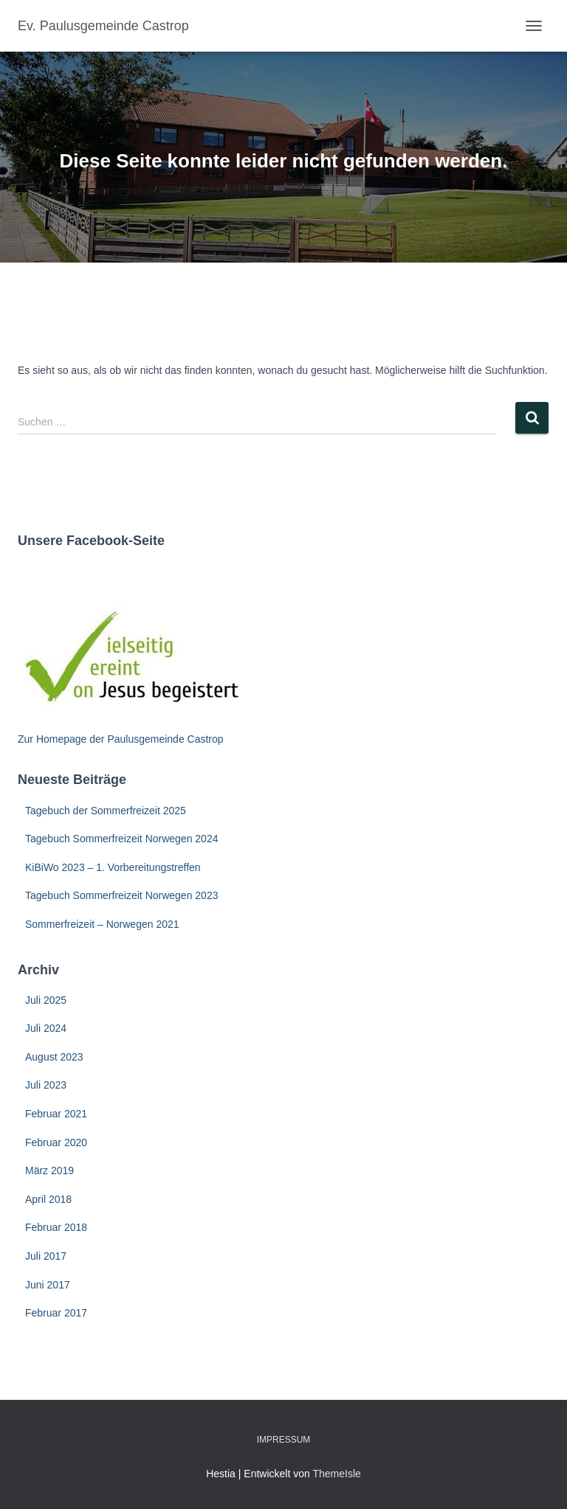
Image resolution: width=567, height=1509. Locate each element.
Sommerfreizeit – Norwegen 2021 (102, 924)
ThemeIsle (336, 1473)
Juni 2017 (47, 1285)
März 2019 (49, 1170)
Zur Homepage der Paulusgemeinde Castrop (121, 739)
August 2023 (54, 1057)
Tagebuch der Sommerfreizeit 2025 (105, 810)
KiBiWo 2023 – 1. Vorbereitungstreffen (113, 867)
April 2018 (48, 1199)
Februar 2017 (56, 1313)
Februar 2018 (56, 1227)
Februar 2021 (56, 1114)
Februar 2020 (56, 1142)
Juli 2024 (45, 1028)
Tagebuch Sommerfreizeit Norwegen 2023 (121, 895)
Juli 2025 (45, 1000)
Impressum (284, 1440)
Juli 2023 (45, 1085)
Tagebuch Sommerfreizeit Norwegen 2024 (121, 838)
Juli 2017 (45, 1256)
